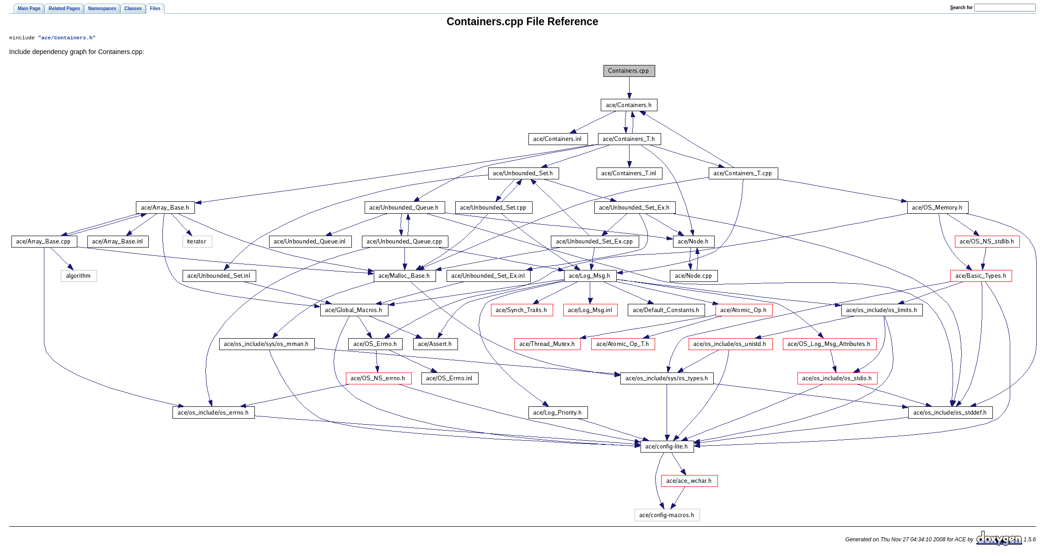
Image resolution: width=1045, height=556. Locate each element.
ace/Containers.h (66, 38)
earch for (961, 7)
